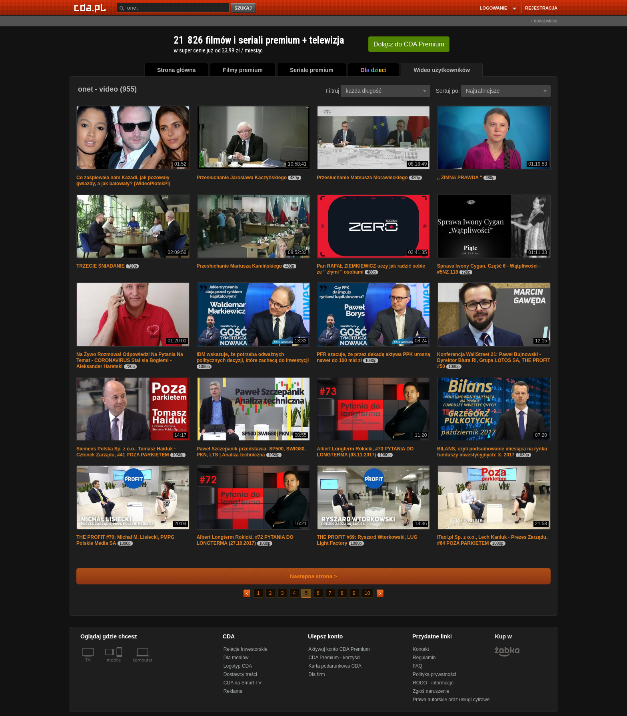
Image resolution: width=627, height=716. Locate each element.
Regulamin (424, 657)
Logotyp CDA (238, 666)
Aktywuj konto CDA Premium (338, 649)
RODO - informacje (433, 683)
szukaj (244, 8)
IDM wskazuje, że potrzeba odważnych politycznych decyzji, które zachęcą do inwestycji (253, 357)
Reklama (233, 691)
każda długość (385, 91)
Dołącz (408, 44)
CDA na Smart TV (243, 683)
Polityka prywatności (434, 674)
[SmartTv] (120, 665)
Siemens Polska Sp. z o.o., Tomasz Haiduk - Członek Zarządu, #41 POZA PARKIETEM (126, 452)
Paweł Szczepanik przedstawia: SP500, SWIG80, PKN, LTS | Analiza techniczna (251, 452)
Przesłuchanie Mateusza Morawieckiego (362, 177)
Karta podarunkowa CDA (334, 666)
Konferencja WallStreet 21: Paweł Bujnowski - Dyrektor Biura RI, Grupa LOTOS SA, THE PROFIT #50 (493, 360)
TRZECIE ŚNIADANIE (100, 266)
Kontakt (421, 649)
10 (367, 593)
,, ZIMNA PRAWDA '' (459, 177)
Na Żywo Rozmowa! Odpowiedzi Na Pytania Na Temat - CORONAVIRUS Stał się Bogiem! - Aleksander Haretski (129, 360)
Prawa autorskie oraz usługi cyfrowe (451, 699)
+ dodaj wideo (543, 20)
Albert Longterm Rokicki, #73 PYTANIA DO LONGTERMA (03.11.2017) (365, 452)
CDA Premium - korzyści (334, 657)
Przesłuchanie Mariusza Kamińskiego (239, 266)
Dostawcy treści (240, 674)
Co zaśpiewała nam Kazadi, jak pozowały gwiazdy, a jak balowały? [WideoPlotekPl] (123, 180)
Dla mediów (236, 657)
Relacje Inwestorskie (246, 649)
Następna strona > (308, 576)
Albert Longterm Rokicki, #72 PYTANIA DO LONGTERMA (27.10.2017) (245, 540)
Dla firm (316, 674)
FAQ (417, 666)
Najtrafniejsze (506, 91)
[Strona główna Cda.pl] (91, 7)
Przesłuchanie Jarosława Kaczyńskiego (242, 177)
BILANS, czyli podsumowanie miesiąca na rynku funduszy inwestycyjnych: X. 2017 (492, 452)
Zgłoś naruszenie (431, 691)
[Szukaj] (173, 8)
